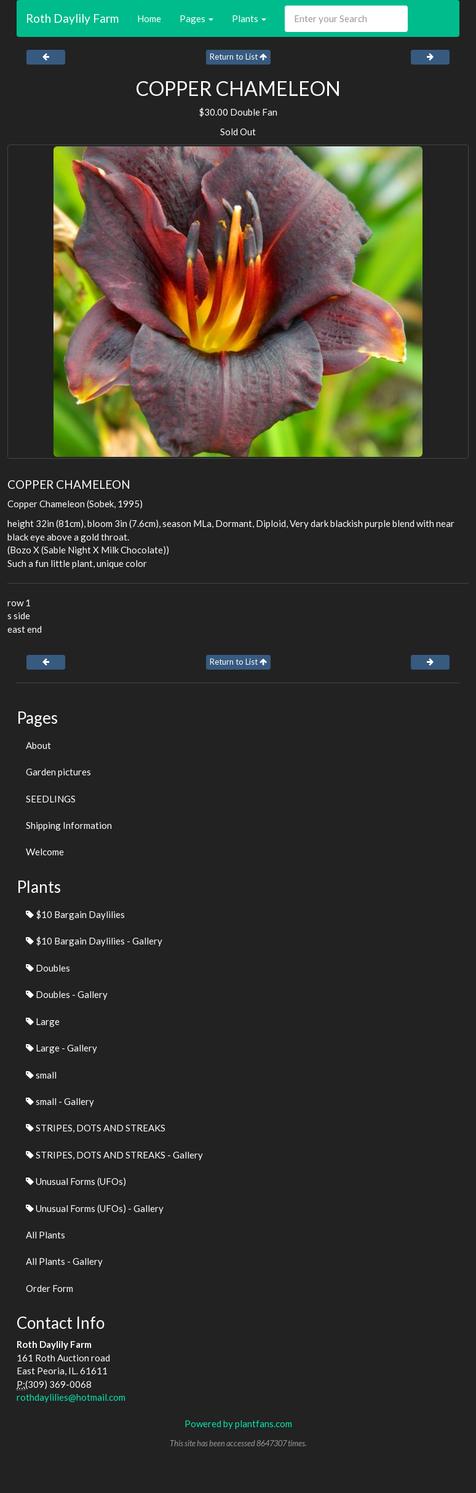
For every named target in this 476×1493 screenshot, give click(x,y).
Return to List (238, 56)
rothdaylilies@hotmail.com (71, 1397)
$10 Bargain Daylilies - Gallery (94, 940)
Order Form (49, 1288)
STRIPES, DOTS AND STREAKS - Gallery (114, 1154)
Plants (249, 18)
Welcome (45, 851)
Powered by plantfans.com (238, 1423)
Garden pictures (58, 771)
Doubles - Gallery (67, 994)
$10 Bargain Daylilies (75, 914)
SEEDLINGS (51, 798)
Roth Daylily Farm (72, 18)
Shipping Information (69, 825)
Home (149, 18)
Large (43, 1021)
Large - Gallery (61, 1047)
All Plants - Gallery (64, 1261)
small (41, 1074)
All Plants (45, 1234)
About (38, 745)
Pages (196, 18)
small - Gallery (60, 1101)
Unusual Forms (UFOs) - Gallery (95, 1208)
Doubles (48, 967)
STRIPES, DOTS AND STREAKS (95, 1127)
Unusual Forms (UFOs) (76, 1181)
